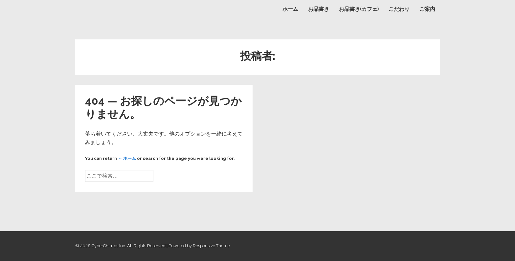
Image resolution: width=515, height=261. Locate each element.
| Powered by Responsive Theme (198, 245)
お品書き (318, 9)
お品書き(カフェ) (359, 9)
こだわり (399, 9)
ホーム (290, 9)
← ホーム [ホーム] (127, 158)
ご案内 (427, 9)
